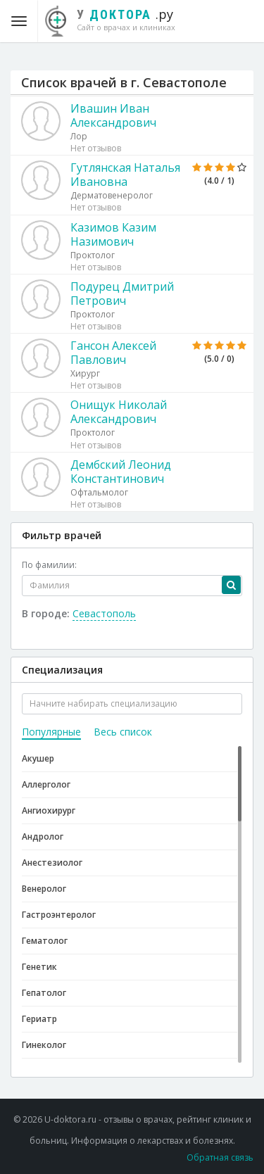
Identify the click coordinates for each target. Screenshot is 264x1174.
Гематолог (45, 941)
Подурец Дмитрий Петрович (122, 293)
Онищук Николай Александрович (118, 412)
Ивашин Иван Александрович (113, 115)
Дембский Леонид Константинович (120, 471)
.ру (117, 19)
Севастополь (104, 613)
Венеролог (44, 889)
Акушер (38, 758)
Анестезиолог (52, 863)
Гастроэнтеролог (59, 915)
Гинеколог (44, 1045)
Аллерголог (46, 784)
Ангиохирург (48, 810)
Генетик (39, 967)
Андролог (42, 836)
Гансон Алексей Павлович (113, 352)
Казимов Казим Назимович (113, 234)
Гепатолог (44, 993)
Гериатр (39, 1019)
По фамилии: (49, 565)
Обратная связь (220, 1157)
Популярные (51, 731)
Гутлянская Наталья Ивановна (125, 174)
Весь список (123, 731)
